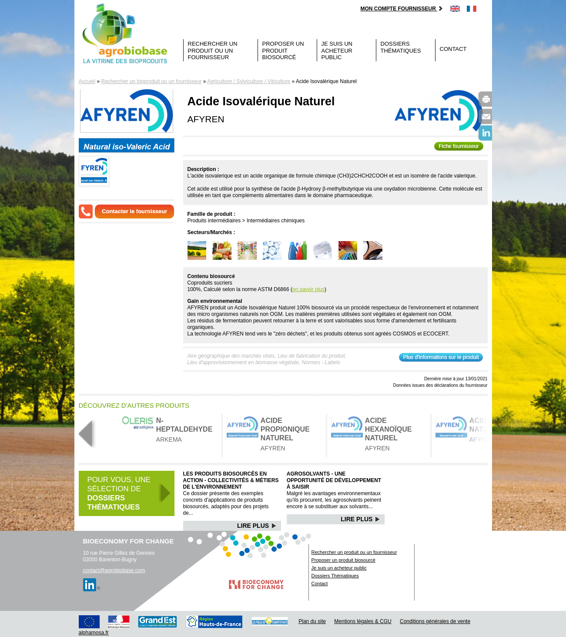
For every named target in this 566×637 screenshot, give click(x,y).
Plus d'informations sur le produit (441, 357)
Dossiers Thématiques (401, 47)
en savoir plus (308, 289)
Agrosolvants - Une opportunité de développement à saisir (334, 480)
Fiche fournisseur (459, 146)
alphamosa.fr (94, 633)
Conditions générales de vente (435, 621)
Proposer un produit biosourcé (283, 50)
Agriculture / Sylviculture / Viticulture (248, 81)
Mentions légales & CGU (362, 621)
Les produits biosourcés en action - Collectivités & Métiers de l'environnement (231, 480)
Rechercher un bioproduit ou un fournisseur (151, 81)
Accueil (87, 81)
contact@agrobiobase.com (114, 570)
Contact (453, 49)
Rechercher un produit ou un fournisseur (213, 50)
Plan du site (312, 621)
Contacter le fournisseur (134, 211)
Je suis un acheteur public (337, 50)
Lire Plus (257, 525)
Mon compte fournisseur (401, 9)
